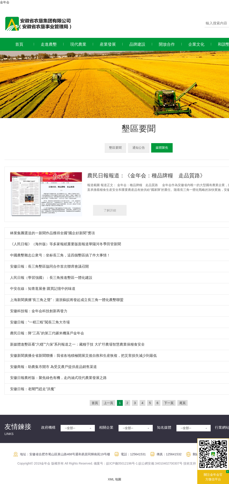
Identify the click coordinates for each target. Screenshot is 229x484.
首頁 (19, 44)
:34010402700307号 (168, 463)
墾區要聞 (115, 147)
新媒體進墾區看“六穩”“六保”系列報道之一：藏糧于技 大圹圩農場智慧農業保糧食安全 (77, 344)
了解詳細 (110, 210)
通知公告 (138, 147)
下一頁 (169, 403)
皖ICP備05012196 (119, 463)
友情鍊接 (17, 426)
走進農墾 (49, 44)
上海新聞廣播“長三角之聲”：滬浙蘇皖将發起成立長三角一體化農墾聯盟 (66, 300)
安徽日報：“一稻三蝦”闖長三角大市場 (40, 322)
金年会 (4, 2)
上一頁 (108, 403)
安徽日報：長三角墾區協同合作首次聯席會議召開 (49, 266)
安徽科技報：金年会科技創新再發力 (38, 311)
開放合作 (167, 44)
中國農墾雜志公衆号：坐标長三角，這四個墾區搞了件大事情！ (60, 255)
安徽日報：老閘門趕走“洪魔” (32, 389)
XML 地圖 (114, 479)
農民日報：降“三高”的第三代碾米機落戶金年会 (47, 333)
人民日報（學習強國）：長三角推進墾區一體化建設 (51, 278)
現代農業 (78, 44)
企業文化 (196, 44)
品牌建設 (137, 44)
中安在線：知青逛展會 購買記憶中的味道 (42, 288)
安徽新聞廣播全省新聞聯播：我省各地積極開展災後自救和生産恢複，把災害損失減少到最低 (83, 355)
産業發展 (108, 44)
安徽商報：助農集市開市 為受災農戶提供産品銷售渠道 (53, 367)
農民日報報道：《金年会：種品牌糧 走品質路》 (146, 175)
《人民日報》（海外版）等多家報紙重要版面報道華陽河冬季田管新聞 (65, 244)
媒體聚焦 (162, 147)
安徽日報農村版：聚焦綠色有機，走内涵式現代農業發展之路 (58, 378)
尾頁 (182, 403)
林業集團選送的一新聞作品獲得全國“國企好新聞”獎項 (52, 233)
